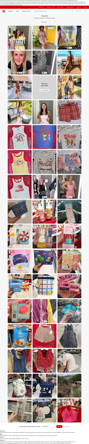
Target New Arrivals (4, 0)
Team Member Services (45, 435)
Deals (12, 3)
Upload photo (44, 90)
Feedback (25, 435)
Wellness (7, 2)
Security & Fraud (36, 435)
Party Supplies (58, 2)
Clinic (6, 438)
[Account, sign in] (79, 11)
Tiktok (18, 443)
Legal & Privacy (53, 435)
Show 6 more (44, 22)
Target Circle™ (41, 7)
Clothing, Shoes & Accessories (23, 0)
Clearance (16, 3)
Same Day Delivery (37, 441)
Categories (11, 11)
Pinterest (2, 443)
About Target (3, 432)
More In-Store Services (23, 438)
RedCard (9, 4)
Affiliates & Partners (61, 432)
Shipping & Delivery (64, 441)
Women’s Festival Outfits (46, 3)
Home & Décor (33, 0)
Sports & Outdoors (17, 2)
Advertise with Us (49, 432)
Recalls (16, 435)
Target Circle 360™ (60, 7)
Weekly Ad (67, 3)
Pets (71, 2)
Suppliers (68, 432)
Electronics (25, 2)
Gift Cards (68, 2)
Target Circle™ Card (51, 7)
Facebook (6, 443)
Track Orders (11, 435)
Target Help (2, 435)
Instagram (10, 443)
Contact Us (20, 435)
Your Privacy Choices (48, 443)
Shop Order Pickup (74, 3)
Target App (26, 441)
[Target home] (3, 11)
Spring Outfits (30, 3)
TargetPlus (72, 432)
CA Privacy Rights (40, 443)
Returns (7, 435)
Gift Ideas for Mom (13, 0)
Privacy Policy (33, 443)
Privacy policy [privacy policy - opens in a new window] (66, 426)
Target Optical (8, 3)
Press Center (43, 432)
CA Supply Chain (26, 443)
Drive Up (49, 441)
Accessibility (29, 435)
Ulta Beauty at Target (77, 2)
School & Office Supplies (49, 2)
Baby (69, 0)
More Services (72, 441)
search (72, 11)
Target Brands (18, 432)
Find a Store (2, 438)
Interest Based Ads (57, 443)
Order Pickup (44, 441)
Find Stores (19, 4)
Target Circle (14, 4)
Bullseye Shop (24, 432)
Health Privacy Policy (66, 443)
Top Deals (54, 3)
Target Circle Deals (60, 3)
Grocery (57, 0)
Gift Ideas (64, 2)
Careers (7, 432)
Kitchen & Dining (40, 0)
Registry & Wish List (70, 7)
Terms (21, 443)
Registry (5, 4)
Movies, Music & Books (39, 2)
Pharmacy (10, 438)
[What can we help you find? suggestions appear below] (53, 11)
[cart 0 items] (85, 11)
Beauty (72, 0)
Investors (55, 432)
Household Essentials (63, 0)
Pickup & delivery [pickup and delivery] (26, 11)
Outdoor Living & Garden (49, 0)
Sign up (59, 426)
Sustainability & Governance (33, 432)
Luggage (11, 2)
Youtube (15, 443)
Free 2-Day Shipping (55, 441)
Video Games (31, 2)
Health (3, 2)
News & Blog (12, 432)
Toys (22, 2)
